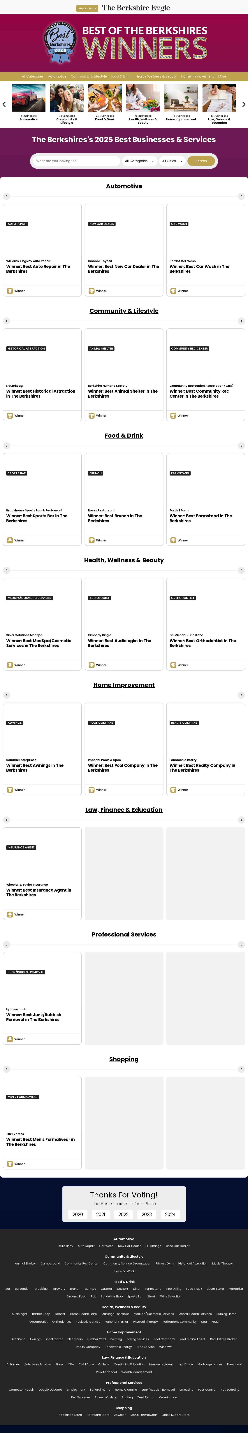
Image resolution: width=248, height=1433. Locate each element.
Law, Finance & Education (124, 810)
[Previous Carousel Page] (4, 104)
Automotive (124, 186)
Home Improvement (124, 685)
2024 (170, 1214)
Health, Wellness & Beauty (124, 560)
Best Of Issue (87, 8)
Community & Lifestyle (124, 311)
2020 (78, 1214)
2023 (147, 1214)
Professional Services (124, 934)
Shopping (124, 1059)
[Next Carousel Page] (243, 104)
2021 (100, 1214)
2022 (124, 1214)
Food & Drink (124, 435)
